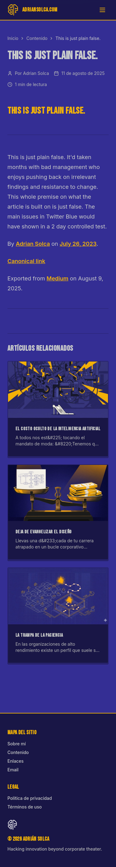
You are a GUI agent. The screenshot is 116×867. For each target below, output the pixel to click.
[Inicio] (32, 9)
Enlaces (15, 761)
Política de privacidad (29, 798)
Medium (57, 278)
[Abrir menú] (102, 10)
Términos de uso (24, 806)
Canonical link (26, 261)
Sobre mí (16, 743)
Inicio (12, 38)
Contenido (36, 38)
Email (13, 769)
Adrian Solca (33, 244)
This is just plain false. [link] (78, 38)
